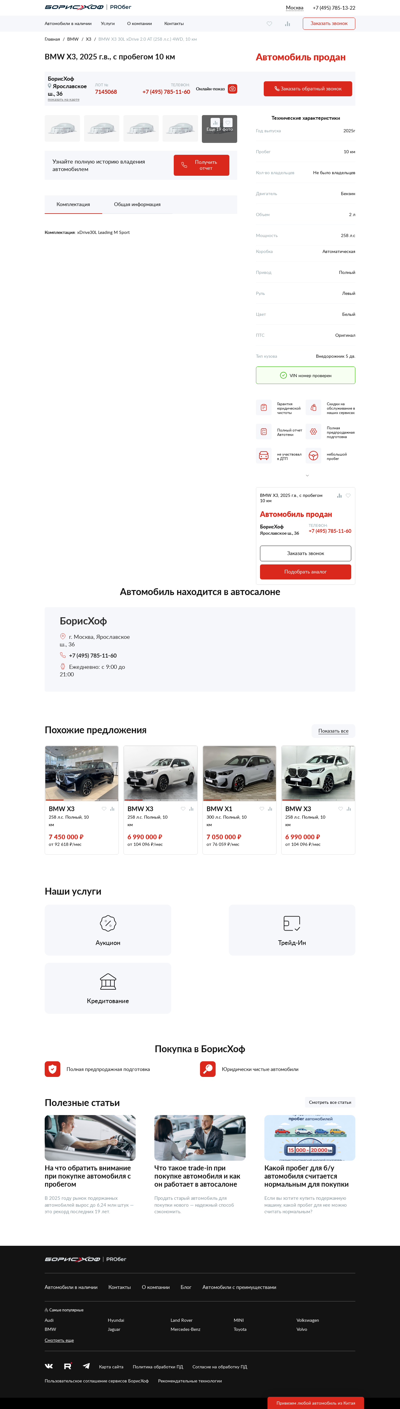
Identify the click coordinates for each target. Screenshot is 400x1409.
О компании (139, 23)
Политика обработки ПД (158, 1309)
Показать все (333, 731)
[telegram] (86, 1309)
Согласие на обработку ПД (219, 1309)
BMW (73, 39)
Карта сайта (111, 1309)
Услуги (108, 23)
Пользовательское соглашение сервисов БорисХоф (97, 1323)
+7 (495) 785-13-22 (334, 7)
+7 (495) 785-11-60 (166, 91)
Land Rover (181, 1262)
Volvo (302, 1272)
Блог (186, 1229)
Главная (52, 39)
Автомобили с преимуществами (239, 1229)
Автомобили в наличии (68, 23)
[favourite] (269, 24)
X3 (88, 39)
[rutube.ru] (67, 1309)
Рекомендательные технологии (190, 1323)
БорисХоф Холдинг (77, 1383)
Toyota (240, 1272)
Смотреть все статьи (330, 1045)
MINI (239, 1262)
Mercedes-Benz (185, 1272)
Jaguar (114, 1272)
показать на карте (63, 99)
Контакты (174, 23)
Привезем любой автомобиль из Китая (316, 1403)
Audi (49, 1262)
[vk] (49, 1309)
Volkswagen (308, 1262)
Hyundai (116, 1262)
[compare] (287, 24)
